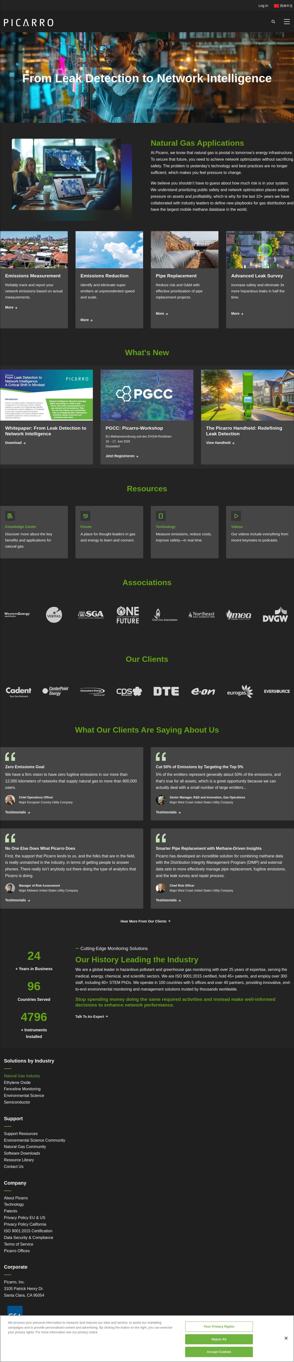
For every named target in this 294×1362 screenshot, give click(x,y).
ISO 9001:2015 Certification (28, 1231)
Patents (10, 1211)
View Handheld (218, 443)
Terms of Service (18, 1244)
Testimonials (15, 812)
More (9, 307)
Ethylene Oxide (17, 1082)
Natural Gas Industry (22, 1076)
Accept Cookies (219, 1352)
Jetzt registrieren (120, 456)
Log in (263, 6)
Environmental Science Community (34, 1140)
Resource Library (19, 1160)
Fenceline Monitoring (22, 1089)
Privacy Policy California (25, 1224)
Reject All (219, 1339)
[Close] (286, 1338)
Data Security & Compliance (28, 1237)
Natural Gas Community (25, 1147)
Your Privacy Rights (219, 1327)
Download (13, 443)
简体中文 (283, 6)
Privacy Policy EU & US (24, 1218)
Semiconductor (17, 1102)
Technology (14, 1204)
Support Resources (21, 1134)
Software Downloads (22, 1153)
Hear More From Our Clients (144, 921)
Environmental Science (24, 1095)
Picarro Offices (17, 1251)
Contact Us (13, 1166)
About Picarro (16, 1198)
